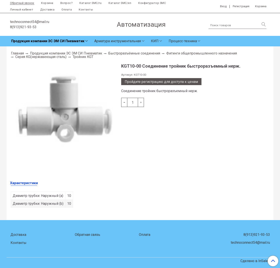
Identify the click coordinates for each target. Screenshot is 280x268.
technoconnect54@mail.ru (29, 22)
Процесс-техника (183, 41)
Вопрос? (66, 3)
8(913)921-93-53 (23, 27)
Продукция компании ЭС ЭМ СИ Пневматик (47, 41)
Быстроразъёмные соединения (134, 53)
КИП (155, 41)
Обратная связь (87, 235)
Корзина (47, 3)
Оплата (66, 9)
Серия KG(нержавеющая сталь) (40, 57)
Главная (17, 53)
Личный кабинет (21, 9)
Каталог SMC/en (119, 3)
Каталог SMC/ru (90, 3)
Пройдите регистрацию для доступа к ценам (161, 82)
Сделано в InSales (255, 261)
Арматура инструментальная (117, 41)
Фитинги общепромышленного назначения (201, 53)
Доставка (47, 9)
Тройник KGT (83, 57)
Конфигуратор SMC (152, 3)
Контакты (86, 9)
